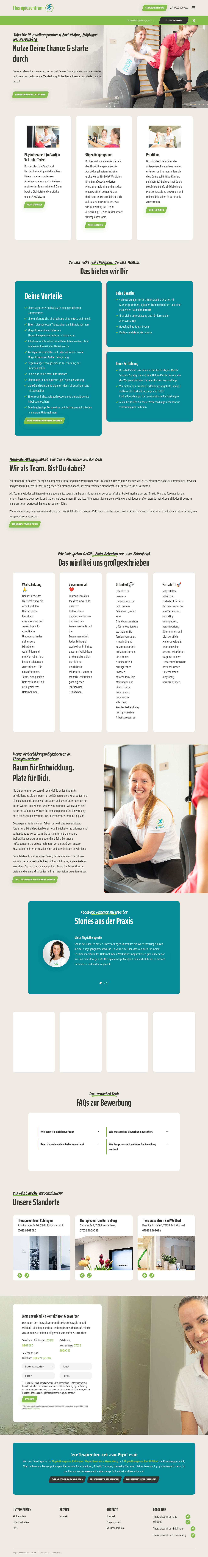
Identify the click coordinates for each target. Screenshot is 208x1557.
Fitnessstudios (21, 1522)
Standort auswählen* (34, 1366)
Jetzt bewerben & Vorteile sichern (44, 420)
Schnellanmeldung (154, 8)
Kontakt (64, 1516)
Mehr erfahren (34, 205)
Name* (66, 1366)
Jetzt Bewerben (174, 20)
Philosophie (19, 1516)
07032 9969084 (42, 1358)
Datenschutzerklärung (33, 1408)
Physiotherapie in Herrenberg (101, 1461)
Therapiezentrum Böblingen (104, 1479)
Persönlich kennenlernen (25, 524)
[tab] (70, 1132)
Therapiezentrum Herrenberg (141, 1479)
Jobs (15, 1527)
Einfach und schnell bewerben (30, 95)
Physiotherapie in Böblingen (67, 1461)
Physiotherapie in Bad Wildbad (141, 1461)
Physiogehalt (113, 1522)
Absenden (29, 1399)
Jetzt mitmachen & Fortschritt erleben (35, 879)
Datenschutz (56, 1552)
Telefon (66, 1375)
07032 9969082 (179, 8)
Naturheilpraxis (115, 1527)
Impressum (45, 1552)
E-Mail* (28, 1375)
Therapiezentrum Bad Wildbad (67, 1479)
